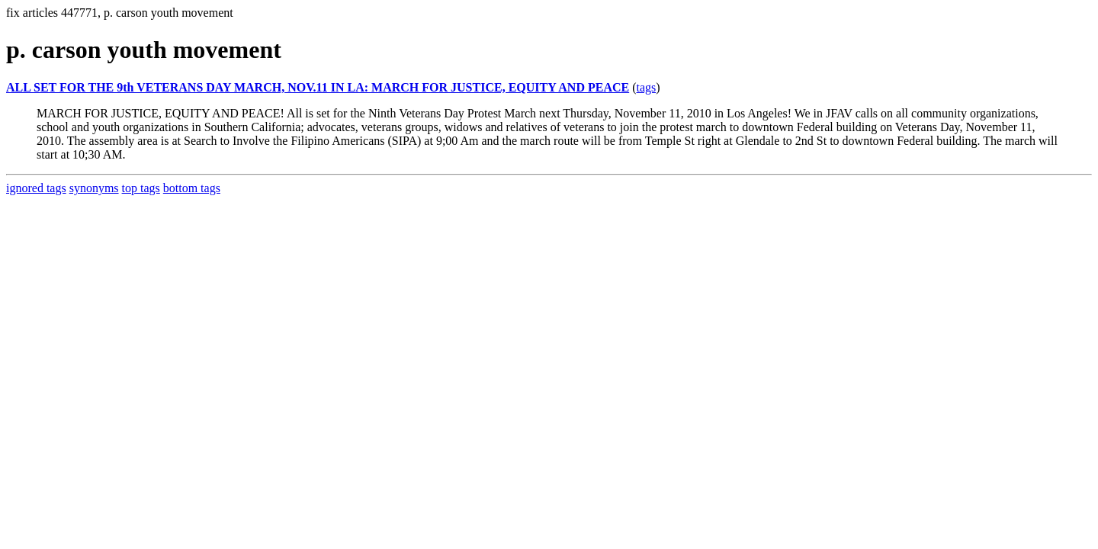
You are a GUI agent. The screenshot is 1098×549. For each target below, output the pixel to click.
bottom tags (191, 187)
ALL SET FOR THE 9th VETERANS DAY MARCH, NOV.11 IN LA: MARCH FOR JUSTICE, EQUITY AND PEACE (317, 87)
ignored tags (36, 187)
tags (647, 87)
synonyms (94, 187)
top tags (141, 187)
